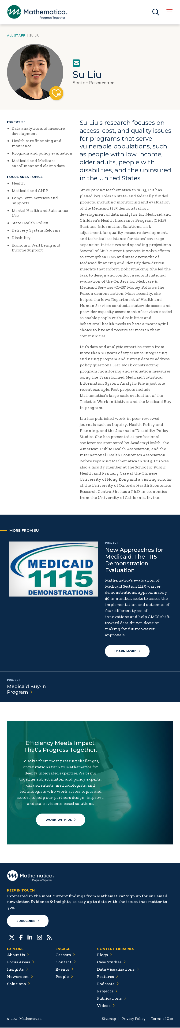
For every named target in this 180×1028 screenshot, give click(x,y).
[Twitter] (12, 937)
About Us (18, 955)
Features (107, 977)
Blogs (104, 955)
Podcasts (108, 984)
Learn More (127, 651)
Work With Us (60, 820)
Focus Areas (20, 962)
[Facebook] (21, 937)
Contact (66, 962)
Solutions (18, 984)
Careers (65, 955)
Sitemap (109, 1019)
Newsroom (20, 977)
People (64, 977)
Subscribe (27, 921)
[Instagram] (39, 937)
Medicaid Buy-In (26, 689)
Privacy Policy (133, 1019)
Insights (17, 969)
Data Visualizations (118, 969)
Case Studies (111, 962)
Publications (111, 998)
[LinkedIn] (29, 937)
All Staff (16, 35)
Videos (106, 1006)
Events (65, 969)
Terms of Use (162, 1019)
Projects (107, 991)
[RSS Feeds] (49, 937)
